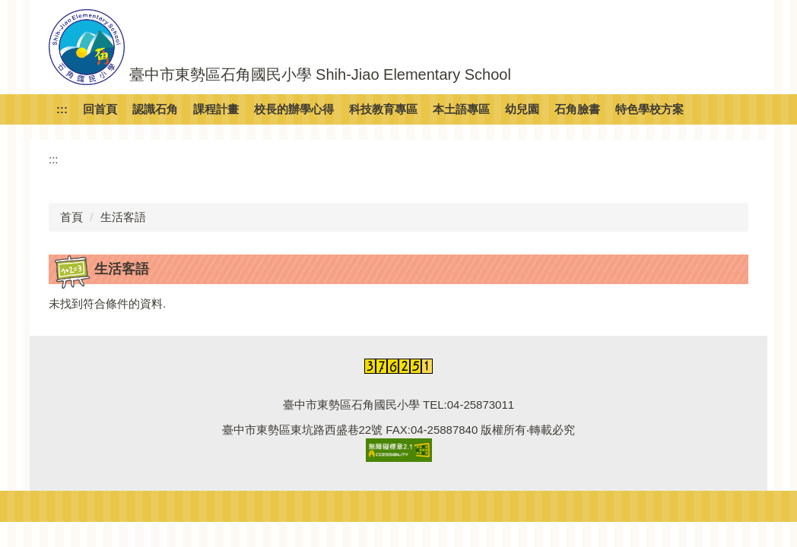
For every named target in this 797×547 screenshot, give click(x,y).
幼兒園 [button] (522, 109)
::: (62, 109)
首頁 (71, 216)
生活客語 (123, 216)
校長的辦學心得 (294, 109)
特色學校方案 (649, 109)
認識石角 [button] (155, 109)
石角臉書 (577, 109)
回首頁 (100, 109)
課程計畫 (216, 109)
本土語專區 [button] (461, 109)
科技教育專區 (383, 109)
